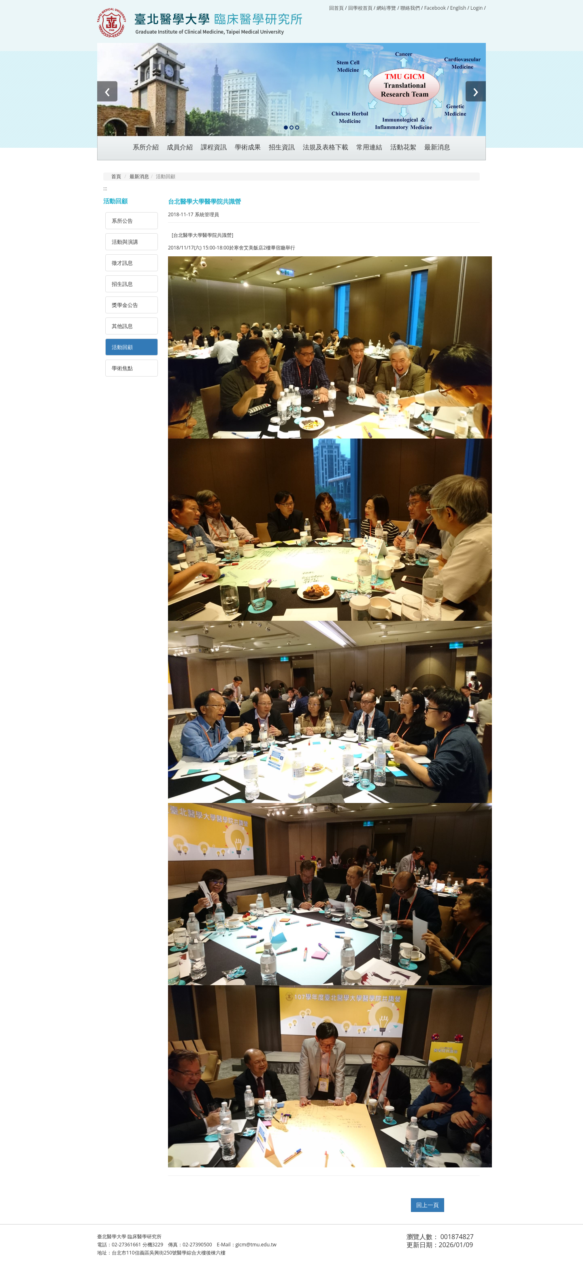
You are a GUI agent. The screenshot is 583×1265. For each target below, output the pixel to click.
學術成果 (248, 147)
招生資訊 (282, 147)
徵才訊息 (122, 262)
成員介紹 (180, 147)
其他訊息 (122, 326)
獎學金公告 (125, 305)
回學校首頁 (361, 7)
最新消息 (139, 176)
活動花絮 (403, 147)
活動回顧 (122, 347)
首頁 (116, 176)
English (458, 7)
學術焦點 (122, 368)
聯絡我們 (410, 7)
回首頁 (336, 7)
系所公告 (122, 220)
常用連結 (369, 147)
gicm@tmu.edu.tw (256, 1244)
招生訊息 (122, 284)
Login (476, 7)
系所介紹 (146, 147)
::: (105, 188)
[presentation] (107, 91)
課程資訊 (214, 147)
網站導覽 (386, 7)
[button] (286, 128)
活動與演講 (125, 241)
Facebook (435, 7)
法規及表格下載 (325, 147)
